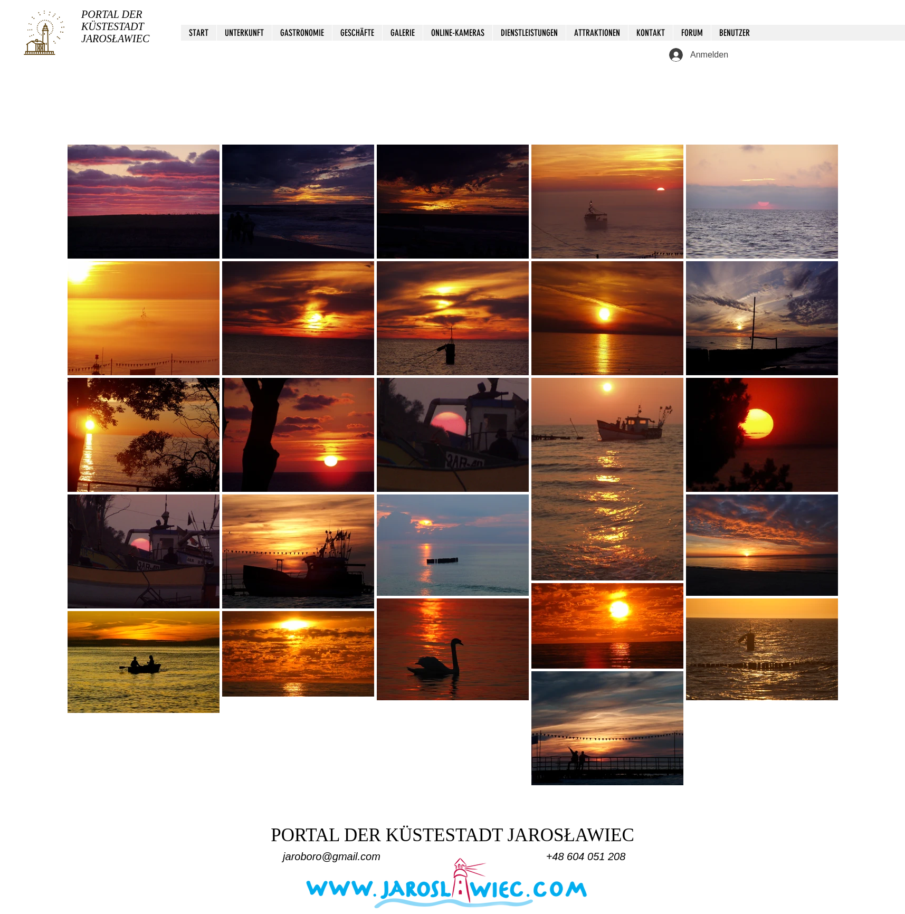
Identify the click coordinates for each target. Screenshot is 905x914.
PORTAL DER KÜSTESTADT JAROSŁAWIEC (115, 26)
